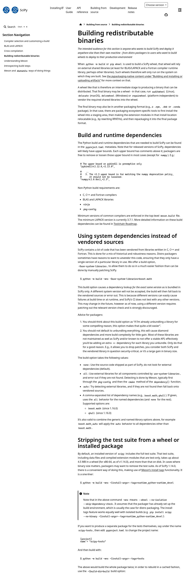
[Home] (51, 24)
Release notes (132, 10)
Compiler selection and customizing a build (23, 43)
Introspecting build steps (17, 69)
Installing (55, 8)
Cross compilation (13, 54)
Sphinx (23, 572)
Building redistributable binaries (21, 59)
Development (117, 8)
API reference (82, 10)
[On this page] (180, 10)
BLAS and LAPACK (13, 49)
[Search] (16, 27)
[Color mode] (172, 5)
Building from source (99, 10)
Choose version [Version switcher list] (155, 5)
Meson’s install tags (138, 413)
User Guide (69, 10)
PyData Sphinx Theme (161, 569)
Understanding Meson (16, 64)
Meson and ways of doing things (23, 76)
